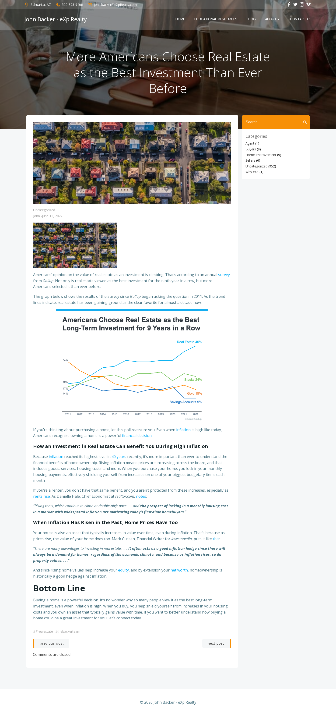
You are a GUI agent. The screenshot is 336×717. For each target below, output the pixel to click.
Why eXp (251, 172)
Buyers (250, 149)
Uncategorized (44, 210)
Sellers (250, 160)
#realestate (44, 632)
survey (224, 275)
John (36, 216)
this (216, 539)
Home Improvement (260, 155)
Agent (249, 143)
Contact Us (301, 19)
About (273, 19)
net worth (179, 570)
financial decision (137, 436)
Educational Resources (216, 19)
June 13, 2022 (52, 216)
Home (180, 19)
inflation (183, 430)
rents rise (41, 496)
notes (141, 496)
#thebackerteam (67, 632)
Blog (251, 19)
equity (123, 570)
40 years (119, 457)
